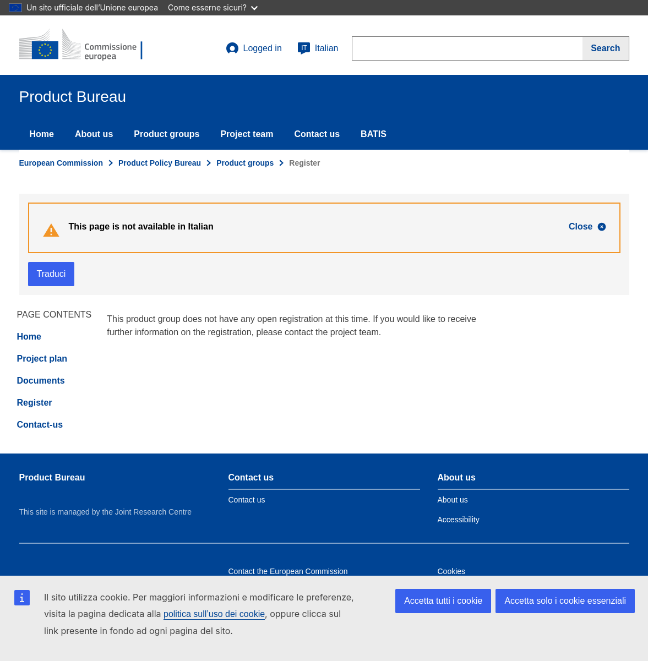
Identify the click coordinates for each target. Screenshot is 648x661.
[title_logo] (86, 45)
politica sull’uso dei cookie (214, 614)
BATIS (373, 134)
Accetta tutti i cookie (443, 600)
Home (42, 134)
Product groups (166, 134)
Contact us (317, 134)
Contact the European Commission (288, 571)
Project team (246, 134)
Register (34, 402)
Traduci (51, 273)
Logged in (254, 48)
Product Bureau (52, 477)
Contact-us (40, 424)
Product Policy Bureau (159, 163)
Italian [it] (318, 48)
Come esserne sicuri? (213, 7)
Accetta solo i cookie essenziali (565, 600)
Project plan (42, 358)
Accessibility (459, 519)
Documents (41, 380)
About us (94, 134)
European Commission (61, 163)
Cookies (452, 571)
